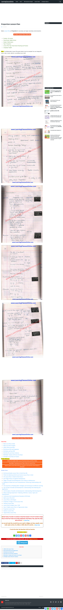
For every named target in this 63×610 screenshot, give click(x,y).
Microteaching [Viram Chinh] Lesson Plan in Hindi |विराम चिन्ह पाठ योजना (56, 126)
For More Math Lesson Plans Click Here (22, 438)
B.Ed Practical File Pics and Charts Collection (55, 101)
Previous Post (4, 596)
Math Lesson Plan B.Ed (8, 498)
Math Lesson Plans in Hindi (9, 443)
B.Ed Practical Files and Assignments (11, 449)
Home (40, 607)
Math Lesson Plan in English (9, 445)
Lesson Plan (7, 31)
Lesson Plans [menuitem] (37, 1)
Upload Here (26, 520)
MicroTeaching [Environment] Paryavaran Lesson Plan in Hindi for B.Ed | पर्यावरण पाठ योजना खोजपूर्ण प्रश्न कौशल (56, 107)
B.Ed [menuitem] (21, 1)
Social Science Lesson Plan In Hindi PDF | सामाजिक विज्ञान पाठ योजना (55, 91)
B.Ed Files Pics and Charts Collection (11, 453)
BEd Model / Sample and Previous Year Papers (13, 454)
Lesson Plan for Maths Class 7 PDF (11, 505)
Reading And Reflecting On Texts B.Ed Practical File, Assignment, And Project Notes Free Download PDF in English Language (56, 137)
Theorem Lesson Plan (8, 503)
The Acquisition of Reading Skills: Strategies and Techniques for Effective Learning (23, 485)
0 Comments (4, 26)
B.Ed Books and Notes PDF (9, 451)
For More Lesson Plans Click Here (22, 34)
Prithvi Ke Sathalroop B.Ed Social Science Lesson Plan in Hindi (18, 475)
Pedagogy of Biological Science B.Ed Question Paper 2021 (56, 121)
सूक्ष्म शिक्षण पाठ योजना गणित (54, 110)
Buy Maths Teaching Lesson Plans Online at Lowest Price (22, 463)
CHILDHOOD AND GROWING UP (55, 130)
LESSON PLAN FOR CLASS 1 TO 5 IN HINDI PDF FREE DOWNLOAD (55, 116)
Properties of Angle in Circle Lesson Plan (13, 501)
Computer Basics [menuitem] (45, 1)
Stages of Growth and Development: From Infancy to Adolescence (19, 480)
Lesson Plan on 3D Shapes (9, 499)
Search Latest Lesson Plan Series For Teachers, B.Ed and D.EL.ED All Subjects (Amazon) (22, 466)
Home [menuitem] (17, 1)
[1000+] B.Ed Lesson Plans (9, 447)
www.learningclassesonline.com (9, 468)
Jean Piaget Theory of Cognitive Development (14, 478)
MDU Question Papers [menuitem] (28, 1)
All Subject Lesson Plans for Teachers (11, 456)
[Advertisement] (31, 13)
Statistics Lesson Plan (8, 510)
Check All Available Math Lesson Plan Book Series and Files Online (22, 460)
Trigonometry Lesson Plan (9, 512)
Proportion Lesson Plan (9, 509)
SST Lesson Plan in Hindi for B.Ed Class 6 (13, 476)
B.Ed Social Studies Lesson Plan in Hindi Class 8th (15, 473)
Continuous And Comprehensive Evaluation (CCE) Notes (16, 496)
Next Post (41, 596)
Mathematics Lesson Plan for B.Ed (25, 468)
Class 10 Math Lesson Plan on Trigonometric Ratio (15, 507)
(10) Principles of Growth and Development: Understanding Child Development (22, 491)
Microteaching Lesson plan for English (56, 96)
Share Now (37, 525)
